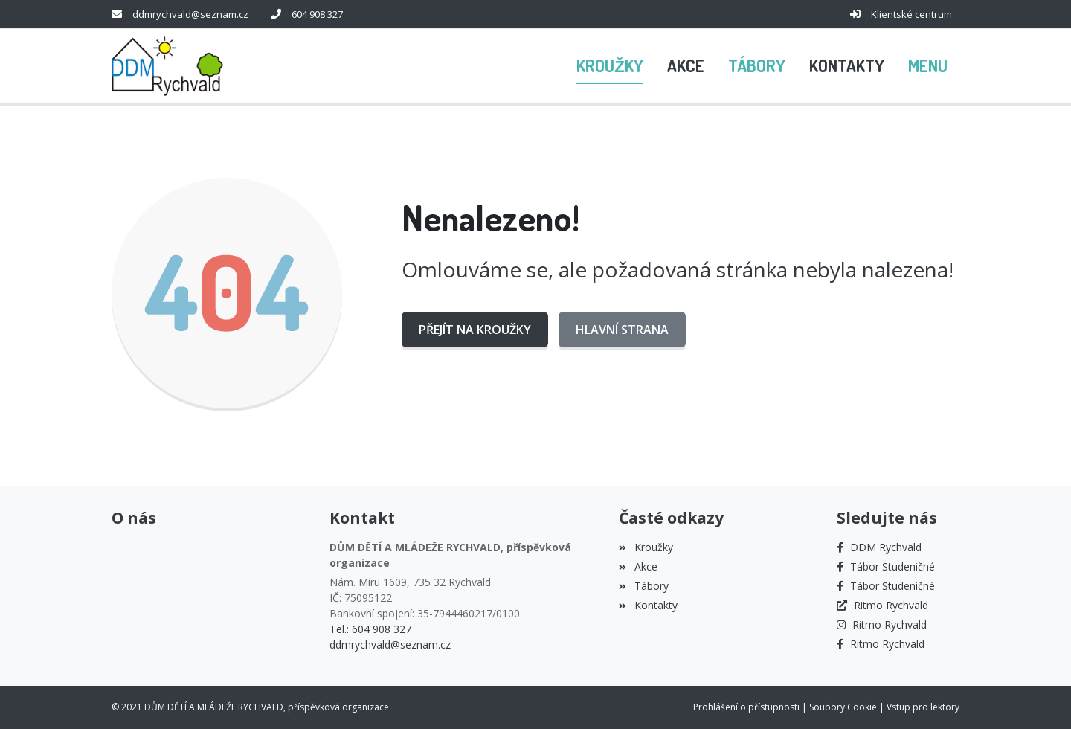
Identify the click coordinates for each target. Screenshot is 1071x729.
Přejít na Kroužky (475, 329)
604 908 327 (317, 14)
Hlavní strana (622, 329)
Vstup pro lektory (923, 707)
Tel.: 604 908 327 (370, 629)
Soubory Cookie (843, 707)
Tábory (643, 586)
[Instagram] (882, 624)
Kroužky (645, 547)
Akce (638, 566)
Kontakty (648, 605)
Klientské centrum (911, 14)
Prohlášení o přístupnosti (746, 707)
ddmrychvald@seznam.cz (190, 14)
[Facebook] (879, 547)
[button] (927, 66)
